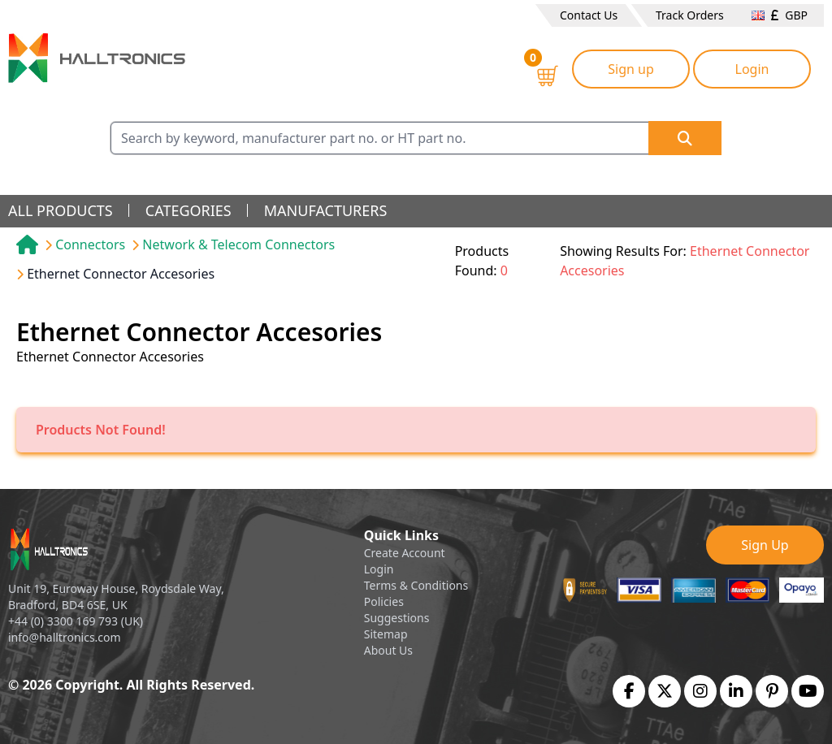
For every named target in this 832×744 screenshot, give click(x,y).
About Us (388, 650)
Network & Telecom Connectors (238, 244)
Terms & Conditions (416, 585)
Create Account (404, 552)
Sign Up (764, 545)
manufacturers (326, 210)
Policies (384, 601)
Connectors (90, 244)
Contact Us (589, 15)
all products (60, 210)
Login (752, 69)
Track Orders (690, 15)
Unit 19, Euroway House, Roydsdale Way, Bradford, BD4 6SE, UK (116, 596)
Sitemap (386, 634)
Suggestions (397, 617)
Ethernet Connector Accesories (120, 274)
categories (188, 210)
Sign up (631, 69)
